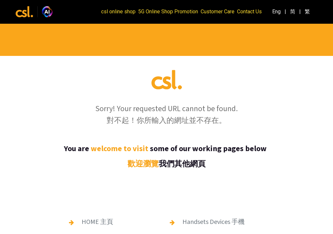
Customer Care (217, 11)
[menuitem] (276, 12)
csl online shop (118, 11)
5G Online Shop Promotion (168, 11)
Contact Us (249, 11)
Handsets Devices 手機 (213, 222)
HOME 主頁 (97, 222)
